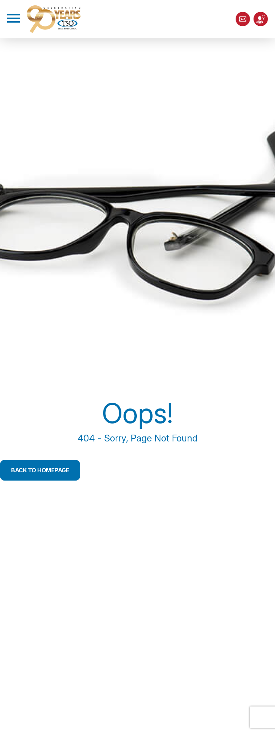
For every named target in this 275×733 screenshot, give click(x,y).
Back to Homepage (40, 470)
